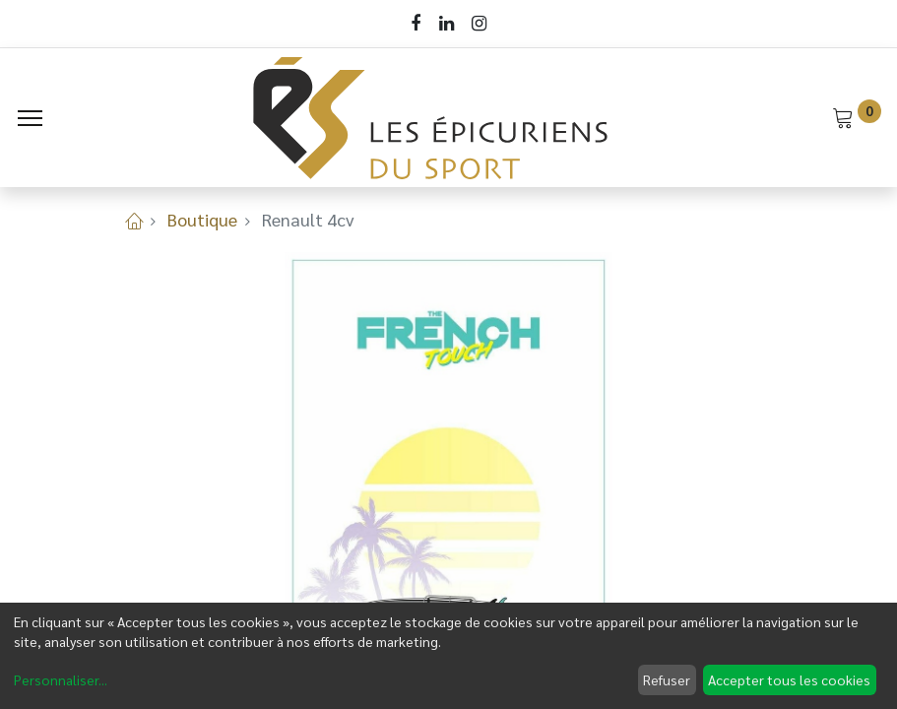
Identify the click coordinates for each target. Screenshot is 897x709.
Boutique (202, 219)
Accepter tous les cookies (789, 679)
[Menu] (30, 118)
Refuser (666, 679)
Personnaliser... (60, 679)
